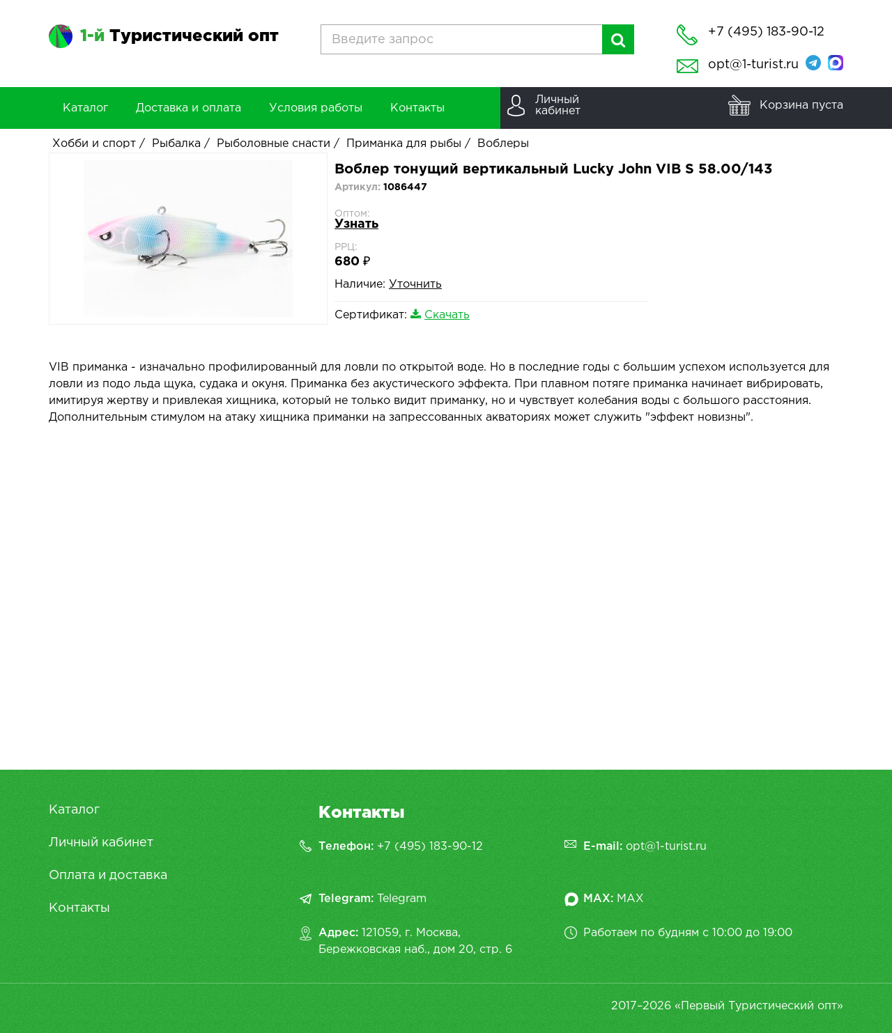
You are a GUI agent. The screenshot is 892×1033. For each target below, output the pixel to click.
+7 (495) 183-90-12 (430, 846)
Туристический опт (179, 36)
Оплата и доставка (108, 875)
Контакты (79, 908)
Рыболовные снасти (273, 144)
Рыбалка (176, 144)
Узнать (356, 224)
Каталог (74, 810)
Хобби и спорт (94, 144)
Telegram (401, 899)
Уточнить (415, 284)
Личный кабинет (101, 842)
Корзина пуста (801, 105)
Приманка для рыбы (403, 144)
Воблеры (503, 144)
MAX (630, 899)
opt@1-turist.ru (753, 64)
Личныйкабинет (557, 105)
